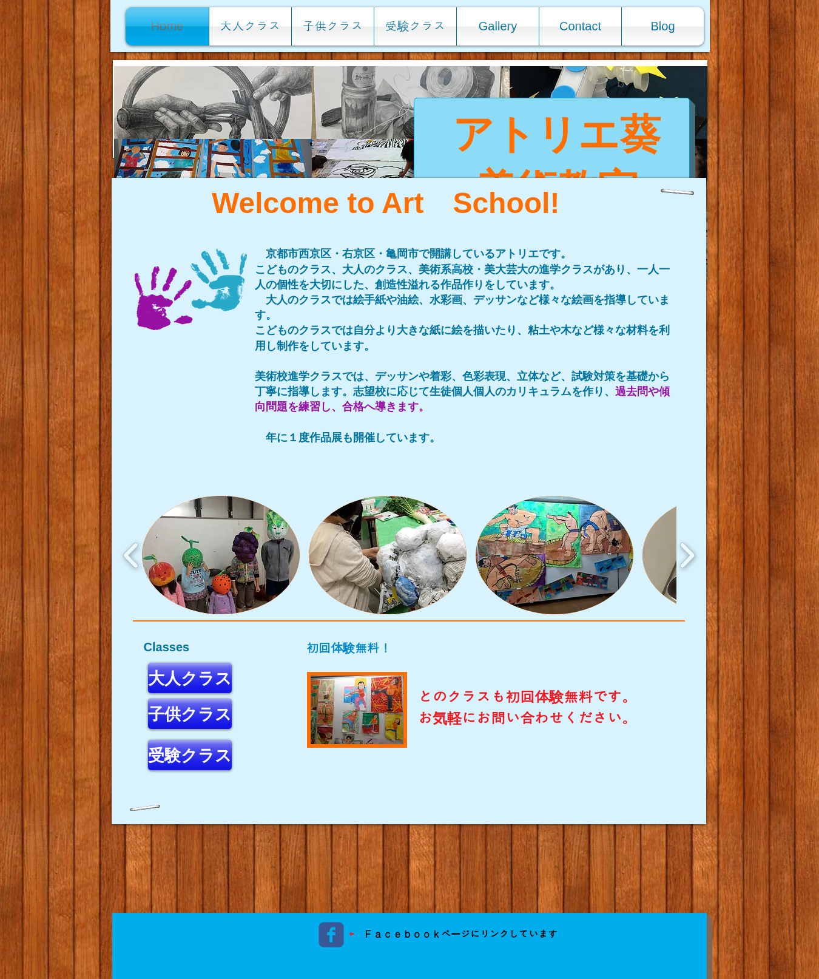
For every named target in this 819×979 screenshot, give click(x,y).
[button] (213, 102)
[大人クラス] (190, 678)
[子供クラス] (190, 714)
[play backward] (131, 555)
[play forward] (687, 555)
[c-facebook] (331, 934)
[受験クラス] (190, 755)
